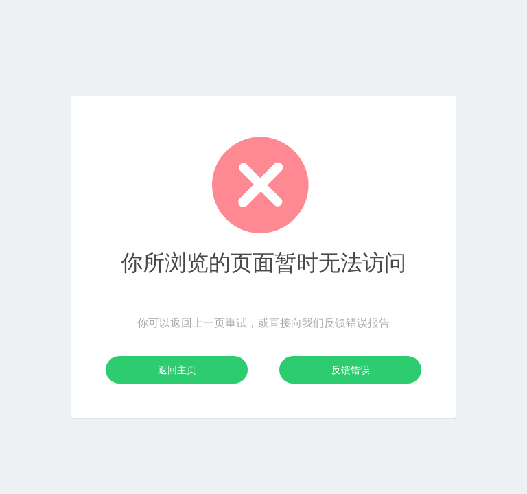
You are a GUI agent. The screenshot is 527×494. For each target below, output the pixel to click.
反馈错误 (350, 369)
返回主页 (177, 369)
